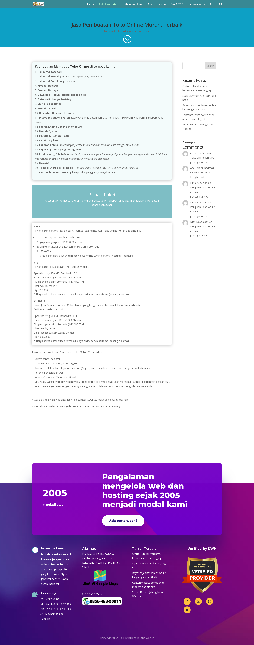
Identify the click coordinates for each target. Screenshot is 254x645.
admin (193, 153)
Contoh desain (157, 4)
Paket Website (108, 4)
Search (210, 65)
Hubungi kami (196, 4)
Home (91, 4)
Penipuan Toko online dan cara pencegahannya (202, 157)
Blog (212, 4)
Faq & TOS (176, 4)
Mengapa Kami (134, 4)
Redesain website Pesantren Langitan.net (202, 172)
